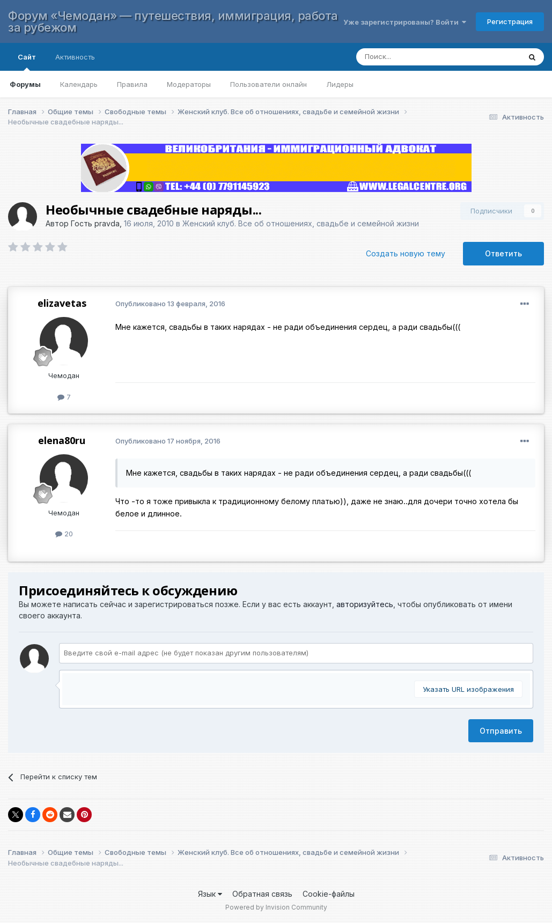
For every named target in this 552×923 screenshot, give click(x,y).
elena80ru (61, 440)
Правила (132, 84)
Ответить (503, 253)
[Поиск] (427, 56)
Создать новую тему (405, 253)
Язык (210, 893)
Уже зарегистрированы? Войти (404, 22)
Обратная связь (262, 893)
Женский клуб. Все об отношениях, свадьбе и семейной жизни (300, 223)
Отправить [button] (501, 730)
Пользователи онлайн (268, 84)
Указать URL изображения (468, 689)
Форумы (25, 84)
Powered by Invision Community (276, 907)
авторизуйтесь (364, 604)
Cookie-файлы (329, 893)
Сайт (27, 62)
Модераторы (189, 84)
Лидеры (340, 84)
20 (64, 533)
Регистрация (510, 21)
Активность (75, 57)
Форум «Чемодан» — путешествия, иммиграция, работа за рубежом (173, 21)
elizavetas (62, 303)
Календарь (79, 84)
